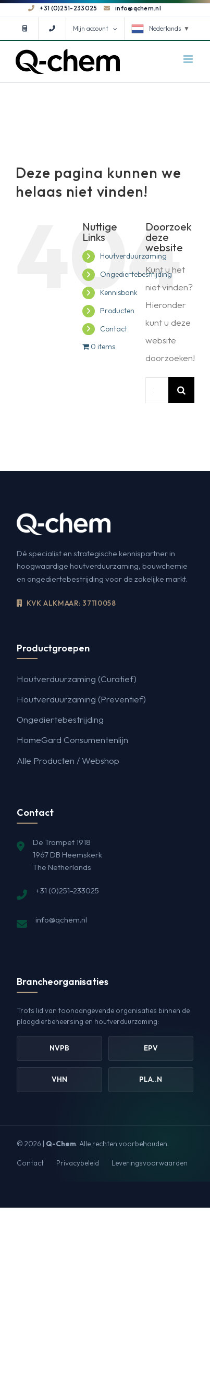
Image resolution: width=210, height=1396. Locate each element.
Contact (113, 329)
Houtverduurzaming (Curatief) (77, 678)
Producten (117, 310)
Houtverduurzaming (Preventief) (81, 699)
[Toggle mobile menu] (188, 59)
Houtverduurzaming (133, 256)
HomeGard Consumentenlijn (72, 739)
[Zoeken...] (156, 390)
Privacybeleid (77, 1163)
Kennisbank (119, 292)
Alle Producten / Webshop (68, 760)
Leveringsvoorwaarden (150, 1163)
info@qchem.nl (132, 8)
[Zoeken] (181, 390)
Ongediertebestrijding (136, 274)
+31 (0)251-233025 (62, 8)
